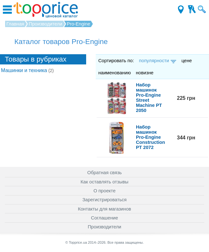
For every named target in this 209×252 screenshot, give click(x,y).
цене (187, 60)
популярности (157, 60)
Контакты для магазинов (104, 208)
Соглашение (104, 217)
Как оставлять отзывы (105, 181)
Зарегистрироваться (104, 199)
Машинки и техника (27, 70)
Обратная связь (104, 172)
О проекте (104, 190)
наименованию (114, 72)
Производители (104, 226)
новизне (144, 72)
